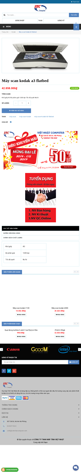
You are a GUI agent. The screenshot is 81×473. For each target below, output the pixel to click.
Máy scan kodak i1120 (21, 308)
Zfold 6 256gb (60, 349)
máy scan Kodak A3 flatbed (44, 116)
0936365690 (11, 470)
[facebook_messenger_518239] (76, 468)
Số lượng (5, 103)
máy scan (12, 116)
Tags (4, 116)
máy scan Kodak (25, 116)
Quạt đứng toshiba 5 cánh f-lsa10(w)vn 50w (21, 349)
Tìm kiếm (74, 15)
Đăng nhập (19, 20)
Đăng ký (61, 20)
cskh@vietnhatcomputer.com (17, 459)
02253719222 (11, 454)
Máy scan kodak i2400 (60, 308)
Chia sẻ (5, 122)
